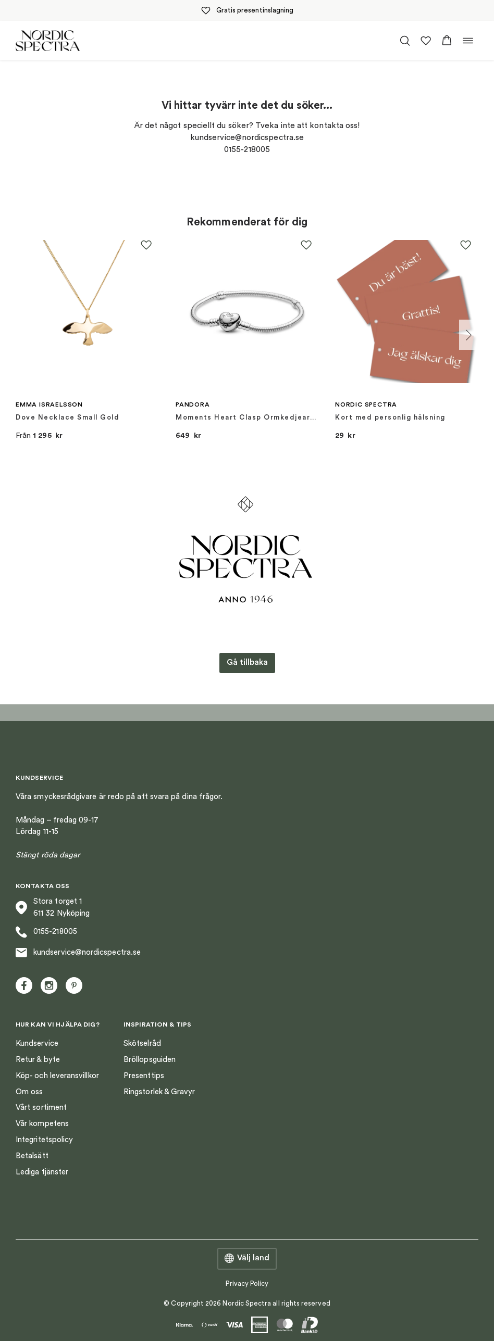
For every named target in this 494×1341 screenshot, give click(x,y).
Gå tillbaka (247, 662)
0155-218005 (46, 932)
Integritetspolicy (44, 1140)
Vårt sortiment (41, 1107)
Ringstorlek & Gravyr (159, 1092)
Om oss (29, 1092)
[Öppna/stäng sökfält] (404, 41)
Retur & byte (38, 1060)
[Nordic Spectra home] (48, 40)
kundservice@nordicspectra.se (78, 952)
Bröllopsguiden (149, 1060)
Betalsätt (32, 1156)
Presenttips (143, 1076)
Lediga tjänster (42, 1172)
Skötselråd (142, 1043)
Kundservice (37, 1043)
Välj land (247, 1259)
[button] (447, 41)
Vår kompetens (42, 1124)
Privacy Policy (247, 1283)
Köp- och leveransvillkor (57, 1076)
